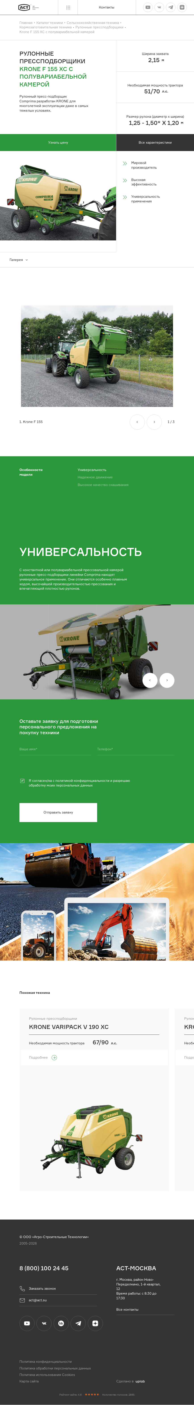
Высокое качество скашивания (103, 485)
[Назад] (137, 422)
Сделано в (130, 1381)
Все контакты (127, 1309)
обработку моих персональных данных (61, 785)
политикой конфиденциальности (82, 781)
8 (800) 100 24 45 (44, 1268)
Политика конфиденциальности (45, 1362)
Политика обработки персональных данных (55, 1368)
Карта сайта (29, 1381)
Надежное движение (95, 477)
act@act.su (33, 1300)
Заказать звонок (37, 1289)
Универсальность (92, 470)
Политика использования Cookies (47, 1375)
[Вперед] (154, 422)
